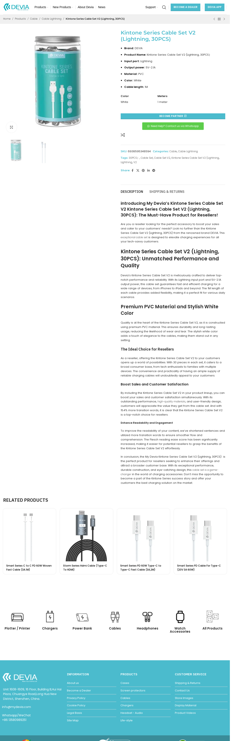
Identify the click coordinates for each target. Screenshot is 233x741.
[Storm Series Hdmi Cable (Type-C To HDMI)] (86, 535)
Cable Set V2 (162, 158)
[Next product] (224, 19)
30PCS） (134, 158)
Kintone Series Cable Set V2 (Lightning (195, 158)
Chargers (50, 628)
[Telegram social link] (153, 170)
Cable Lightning (51, 18)
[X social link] (138, 170)
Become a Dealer (185, 7)
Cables (115, 628)
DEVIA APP (214, 7)
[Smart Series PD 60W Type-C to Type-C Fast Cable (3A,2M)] (143, 535)
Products (20, 18)
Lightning (126, 162)
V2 (135, 162)
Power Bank (82, 628)
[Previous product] (214, 19)
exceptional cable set (134, 237)
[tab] (132, 189)
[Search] (164, 7)
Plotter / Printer (17, 628)
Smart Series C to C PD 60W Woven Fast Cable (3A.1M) (29, 567)
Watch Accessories (180, 630)
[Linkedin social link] (148, 170)
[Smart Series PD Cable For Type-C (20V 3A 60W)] (200, 535)
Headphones (147, 628)
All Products (212, 628)
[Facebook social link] (132, 170)
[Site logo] (16, 7)
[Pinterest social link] (143, 170)
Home (7, 18)
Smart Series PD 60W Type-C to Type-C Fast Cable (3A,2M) (140, 567)
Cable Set (147, 158)
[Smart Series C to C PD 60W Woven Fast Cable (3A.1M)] (29, 535)
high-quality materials (171, 401)
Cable (34, 18)
